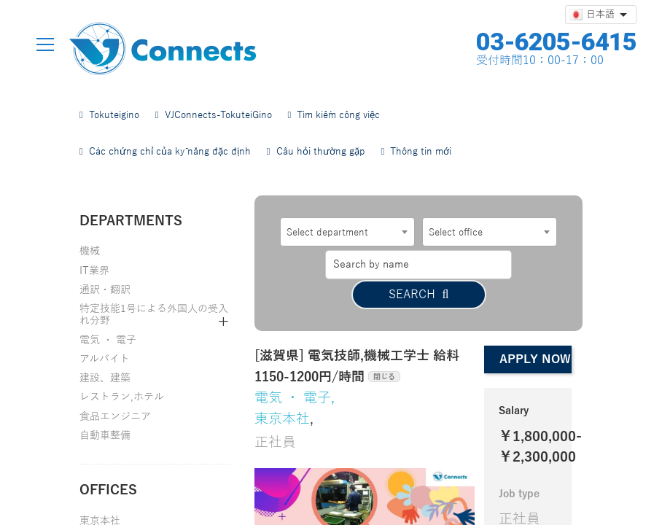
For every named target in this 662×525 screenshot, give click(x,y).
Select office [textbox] (456, 233)
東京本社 (282, 388)
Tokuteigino (109, 115)
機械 (89, 251)
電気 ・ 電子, (294, 367)
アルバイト (104, 359)
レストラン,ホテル (121, 397)
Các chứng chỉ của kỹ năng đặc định (165, 152)
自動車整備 (105, 435)
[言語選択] (601, 14)
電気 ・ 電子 (107, 340)
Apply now (535, 329)
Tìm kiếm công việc (334, 115)
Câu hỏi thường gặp (316, 152)
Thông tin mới (416, 152)
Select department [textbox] (327, 233)
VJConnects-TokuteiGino (213, 115)
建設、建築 (105, 378)
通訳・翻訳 (105, 289)
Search (489, 264)
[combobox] (347, 231)
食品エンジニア (115, 416)
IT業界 (94, 270)
